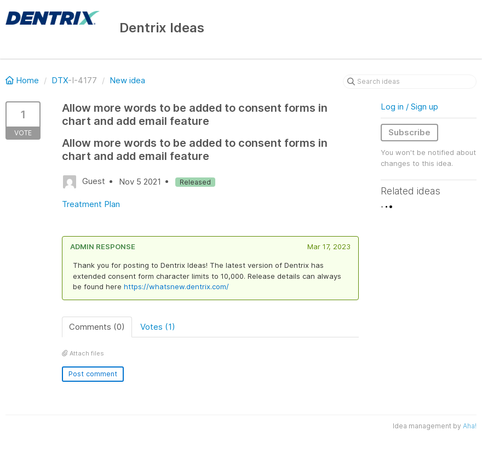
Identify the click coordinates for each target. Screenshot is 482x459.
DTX (59, 80)
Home (23, 80)
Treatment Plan (91, 204)
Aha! (470, 426)
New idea (127, 80)
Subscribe (409, 132)
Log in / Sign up (409, 106)
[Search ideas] (410, 81)
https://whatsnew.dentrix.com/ (176, 286)
